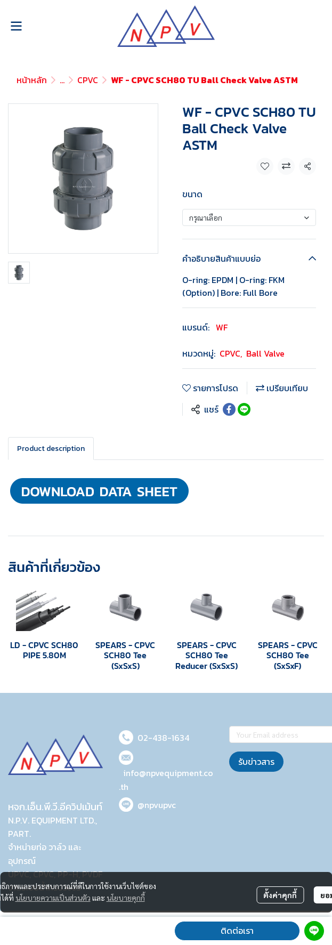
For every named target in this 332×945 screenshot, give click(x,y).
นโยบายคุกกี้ (126, 897)
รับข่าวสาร (256, 761)
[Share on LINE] (244, 409)
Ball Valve (265, 353)
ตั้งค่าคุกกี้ (280, 895)
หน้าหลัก (32, 80)
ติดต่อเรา (237, 930)
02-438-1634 (163, 737)
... (62, 80)
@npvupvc (156, 804)
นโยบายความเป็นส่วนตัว (53, 897)
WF (222, 327)
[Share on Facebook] (229, 409)
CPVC (87, 80)
